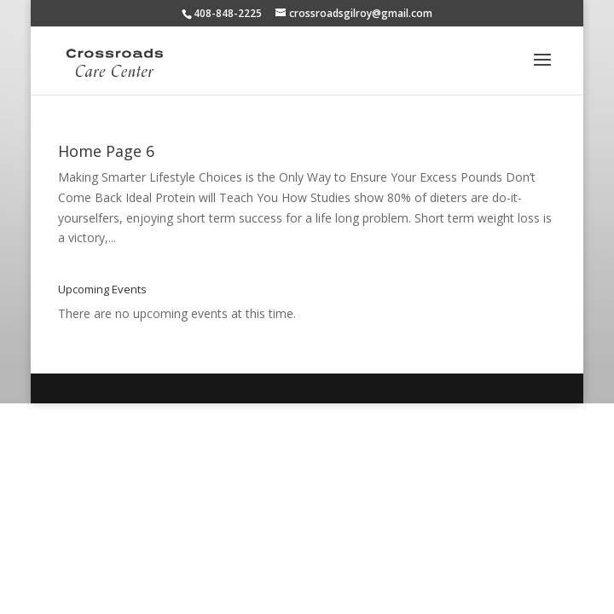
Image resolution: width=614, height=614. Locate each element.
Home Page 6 (106, 151)
